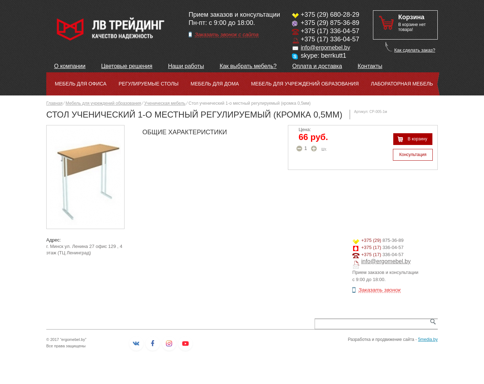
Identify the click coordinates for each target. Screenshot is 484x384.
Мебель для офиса (80, 84)
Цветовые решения (126, 66)
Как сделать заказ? (414, 50)
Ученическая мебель (164, 103)
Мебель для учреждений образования (305, 84)
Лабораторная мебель (402, 84)
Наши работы (186, 66)
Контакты (370, 66)
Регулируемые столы (148, 84)
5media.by (428, 339)
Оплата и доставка (317, 66)
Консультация (412, 154)
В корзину (417, 138)
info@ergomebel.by (325, 48)
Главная (54, 103)
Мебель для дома (215, 84)
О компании (69, 66)
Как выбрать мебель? (248, 66)
